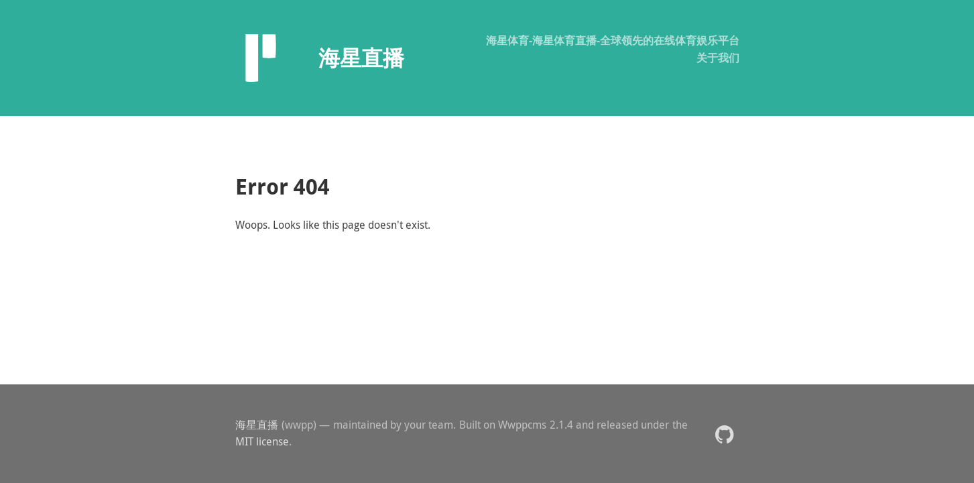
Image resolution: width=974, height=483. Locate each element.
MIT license (262, 441)
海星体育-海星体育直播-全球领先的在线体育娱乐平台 (612, 40)
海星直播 (257, 424)
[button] (724, 433)
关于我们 (717, 57)
